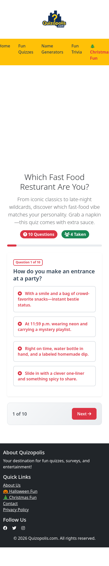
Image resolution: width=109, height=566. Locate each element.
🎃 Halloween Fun (20, 491)
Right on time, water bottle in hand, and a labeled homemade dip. (53, 351)
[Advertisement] (49, 117)
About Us (12, 485)
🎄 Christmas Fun (20, 497)
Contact (10, 503)
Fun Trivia (76, 49)
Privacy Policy (16, 509)
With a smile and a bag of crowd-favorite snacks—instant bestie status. (53, 299)
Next (84, 414)
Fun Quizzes (25, 49)
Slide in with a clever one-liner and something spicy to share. (51, 376)
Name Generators (52, 49)
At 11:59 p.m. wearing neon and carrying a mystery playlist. (52, 326)
